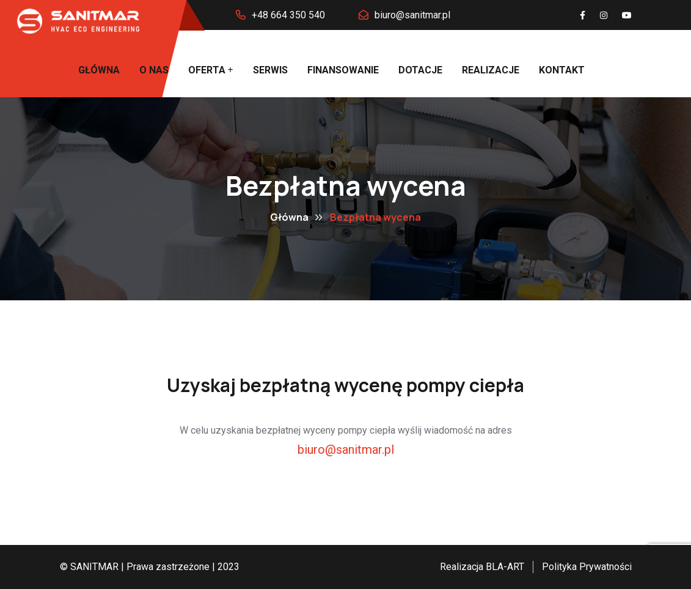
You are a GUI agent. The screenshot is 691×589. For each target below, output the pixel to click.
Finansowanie (343, 70)
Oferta (206, 70)
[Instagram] (603, 15)
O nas (154, 70)
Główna (99, 70)
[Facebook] (582, 15)
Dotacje (420, 70)
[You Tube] (627, 15)
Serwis (270, 70)
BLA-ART (505, 566)
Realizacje (490, 70)
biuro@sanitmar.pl (412, 15)
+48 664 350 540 (288, 15)
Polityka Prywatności (587, 566)
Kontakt (562, 70)
